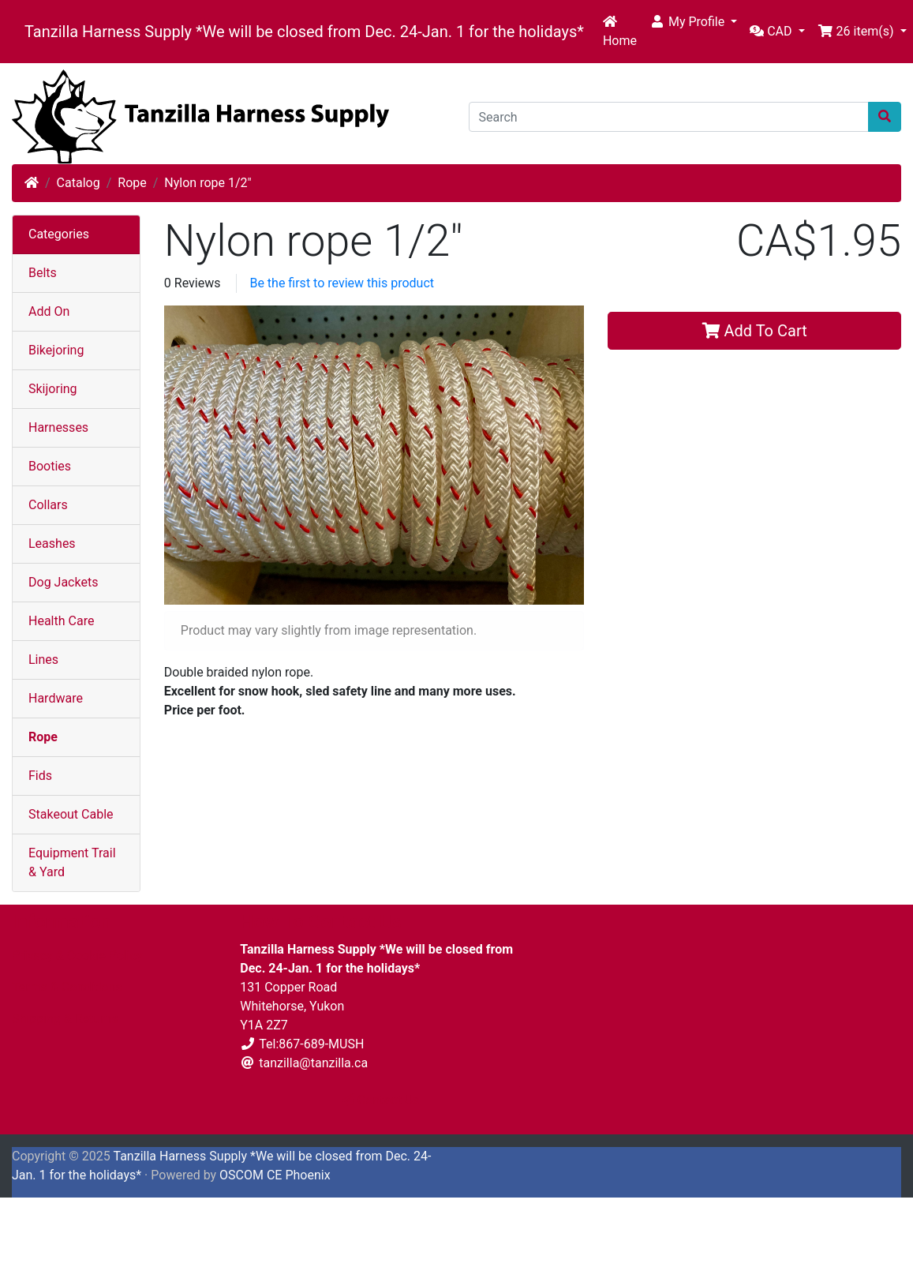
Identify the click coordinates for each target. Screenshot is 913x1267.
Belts (42, 272)
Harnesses (58, 427)
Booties (49, 466)
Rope (132, 182)
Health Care (61, 620)
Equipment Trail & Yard (72, 862)
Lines (43, 659)
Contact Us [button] (381, 1100)
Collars (48, 504)
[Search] (669, 117)
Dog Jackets (63, 582)
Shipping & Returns (65, 1018)
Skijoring (52, 388)
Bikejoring (56, 350)
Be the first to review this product (341, 283)
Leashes (52, 543)
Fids (40, 775)
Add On (48, 311)
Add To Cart (754, 330)
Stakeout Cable (71, 814)
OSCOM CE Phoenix (275, 1175)
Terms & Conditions (67, 987)
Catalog (78, 182)
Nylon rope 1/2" (207, 182)
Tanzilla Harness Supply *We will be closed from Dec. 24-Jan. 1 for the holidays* (304, 31)
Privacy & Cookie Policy (77, 955)
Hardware (55, 698)
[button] (693, 22)
